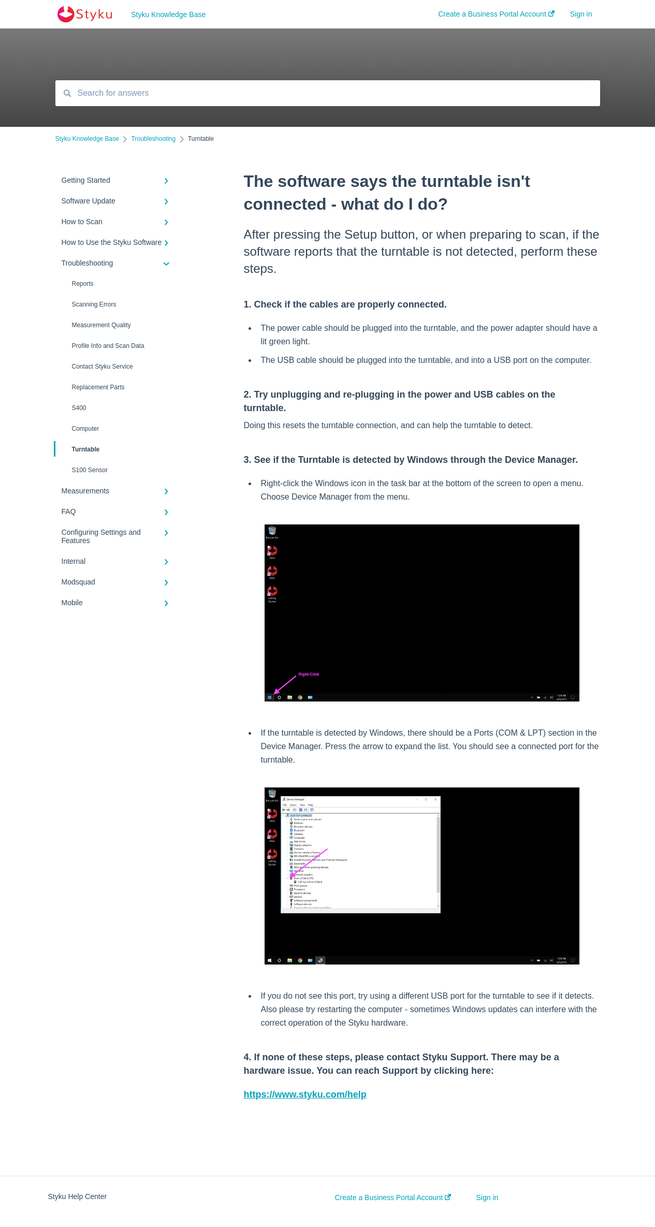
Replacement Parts (98, 387)
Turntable (77, 449)
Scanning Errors (94, 304)
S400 (79, 408)
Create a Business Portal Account (393, 1197)
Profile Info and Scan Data (108, 345)
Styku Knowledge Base (168, 14)
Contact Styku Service (102, 366)
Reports (83, 283)
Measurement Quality (101, 325)
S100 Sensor (90, 470)
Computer (85, 428)
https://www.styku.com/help (305, 1094)
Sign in (487, 1197)
